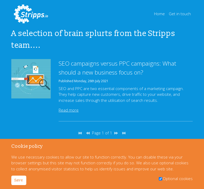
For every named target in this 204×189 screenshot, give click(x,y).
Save (18, 180)
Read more (69, 110)
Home (159, 13)
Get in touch (180, 13)
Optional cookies (178, 178)
